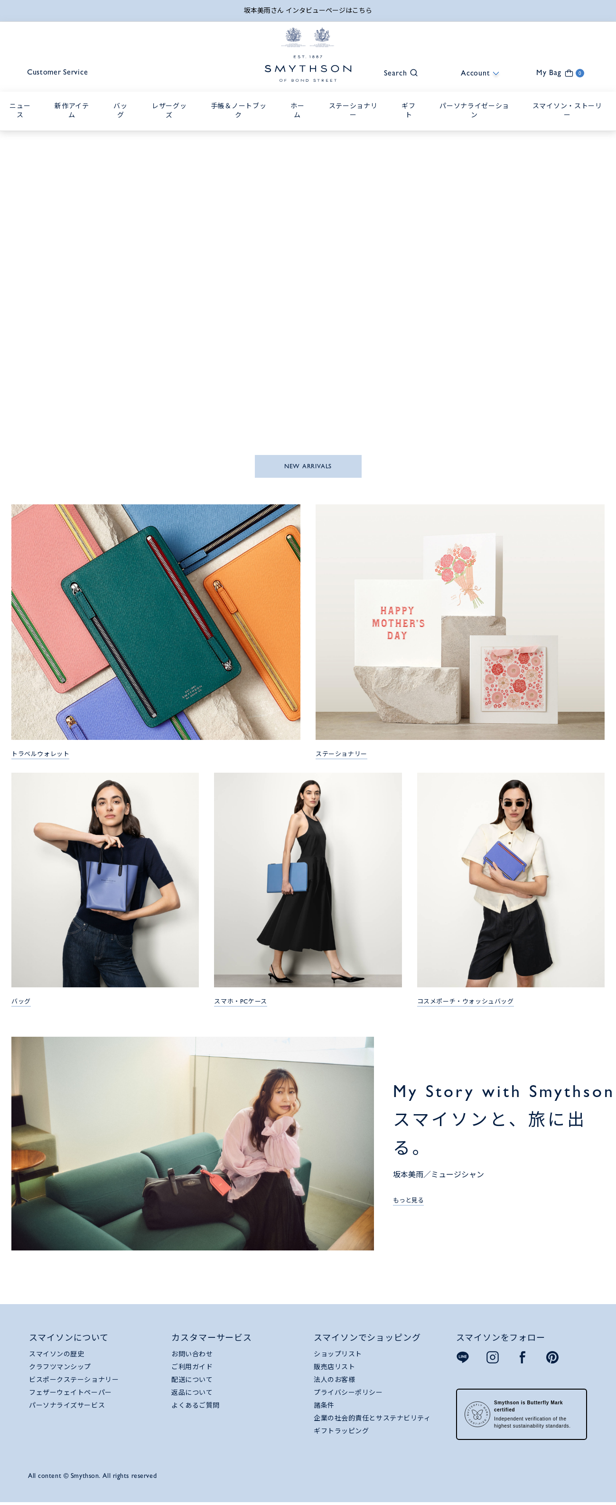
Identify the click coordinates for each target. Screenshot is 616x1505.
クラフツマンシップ (60, 1368)
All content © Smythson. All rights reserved (92, 1476)
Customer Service (61, 73)
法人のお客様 (334, 1380)
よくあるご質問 (195, 1406)
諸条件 (324, 1406)
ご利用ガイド (192, 1368)
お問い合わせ (192, 1355)
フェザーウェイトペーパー (70, 1393)
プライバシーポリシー (348, 1393)
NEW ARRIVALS (308, 467)
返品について (192, 1393)
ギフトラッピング (341, 1432)
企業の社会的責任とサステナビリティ (372, 1419)
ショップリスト (338, 1355)
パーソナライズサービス (67, 1406)
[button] (396, 72)
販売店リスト (334, 1368)
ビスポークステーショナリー (74, 1380)
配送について (192, 1380)
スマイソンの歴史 (56, 1355)
